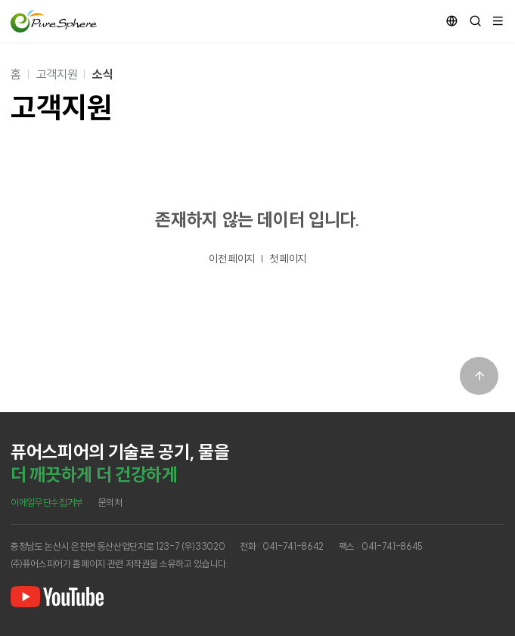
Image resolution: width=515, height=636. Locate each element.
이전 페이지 (232, 258)
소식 (102, 74)
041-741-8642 (293, 546)
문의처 (110, 502)
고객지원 (57, 74)
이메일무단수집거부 (47, 502)
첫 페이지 (287, 258)
